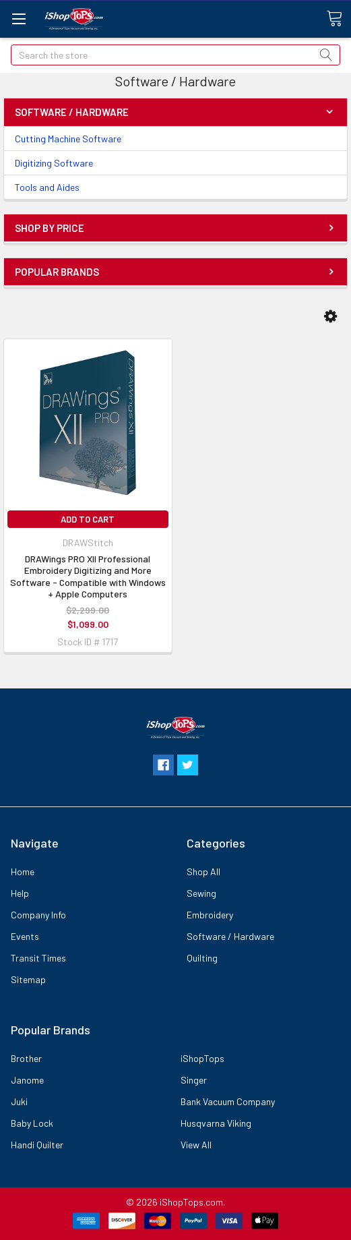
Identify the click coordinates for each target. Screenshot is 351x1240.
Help (20, 893)
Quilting (202, 958)
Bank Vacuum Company (228, 1101)
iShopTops (202, 1058)
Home (22, 871)
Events (25, 936)
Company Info (38, 914)
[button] (330, 316)
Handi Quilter (37, 1144)
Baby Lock (32, 1123)
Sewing (201, 893)
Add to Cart (88, 519)
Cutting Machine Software (68, 138)
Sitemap (28, 979)
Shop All (203, 871)
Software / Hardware (230, 936)
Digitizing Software (54, 163)
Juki (19, 1101)
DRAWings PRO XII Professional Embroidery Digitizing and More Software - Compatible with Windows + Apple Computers (88, 576)
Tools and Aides (47, 187)
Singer (194, 1080)
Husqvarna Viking (216, 1123)
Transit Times (38, 958)
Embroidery (210, 914)
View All (196, 1144)
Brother (26, 1058)
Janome (27, 1080)
